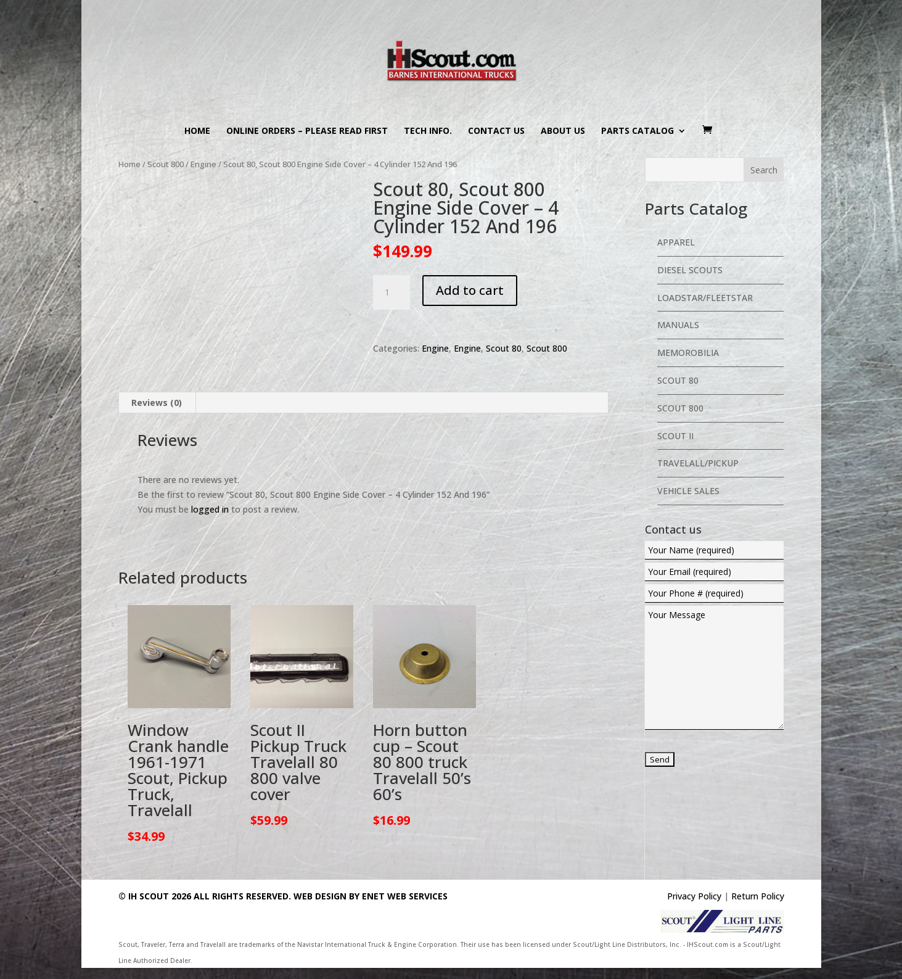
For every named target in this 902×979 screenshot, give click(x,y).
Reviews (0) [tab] (156, 402)
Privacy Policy (694, 896)
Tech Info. (428, 131)
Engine (203, 164)
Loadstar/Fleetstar (705, 298)
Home (197, 131)
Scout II (675, 436)
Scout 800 (165, 164)
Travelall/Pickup (698, 463)
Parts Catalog (637, 131)
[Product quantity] (391, 292)
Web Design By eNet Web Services (370, 896)
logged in (210, 509)
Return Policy (757, 896)
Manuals (678, 325)
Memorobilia (688, 352)
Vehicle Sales (688, 491)
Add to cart (470, 290)
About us (563, 131)
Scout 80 (504, 348)
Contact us (496, 131)
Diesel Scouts (690, 270)
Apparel (676, 242)
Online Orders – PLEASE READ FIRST (307, 131)
